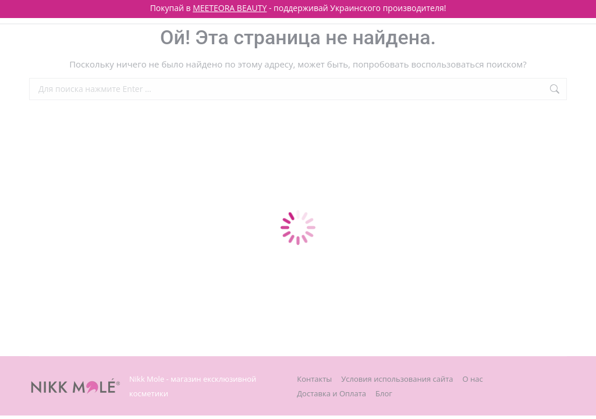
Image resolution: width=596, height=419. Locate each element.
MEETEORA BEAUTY (230, 7)
